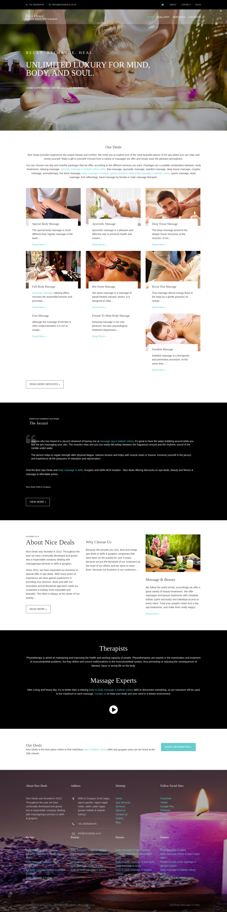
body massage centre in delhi (87, 862)
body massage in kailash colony (106, 172)
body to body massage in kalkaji (89, 866)
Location (194, 16)
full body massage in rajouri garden (46, 850)
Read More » (40, 243)
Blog (197, 5)
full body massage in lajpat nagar (134, 850)
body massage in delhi (71, 467)
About (171, 5)
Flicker (164, 811)
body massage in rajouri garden (133, 846)
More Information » (178, 743)
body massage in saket (173, 846)
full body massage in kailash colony (90, 850)
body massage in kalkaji (40, 874)
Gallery (162, 16)
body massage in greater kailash (89, 846)
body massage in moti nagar (42, 846)
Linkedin (165, 814)
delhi (29, 854)
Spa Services (123, 799)
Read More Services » (46, 381)
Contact (185, 5)
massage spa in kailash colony (117, 438)
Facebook (166, 795)
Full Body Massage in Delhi (184, 901)
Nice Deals (35, 15)
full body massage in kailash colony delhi (90, 168)
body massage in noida (129, 862)
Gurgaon (92, 795)
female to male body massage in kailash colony (152, 172)
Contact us (101, 690)
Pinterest (166, 807)
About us (121, 807)
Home (150, 16)
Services (178, 16)
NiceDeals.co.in (87, 901)
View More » (39, 499)
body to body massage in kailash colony (111, 686)
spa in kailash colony (96, 746)
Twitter (164, 799)
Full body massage (43, 291)
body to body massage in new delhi (135, 858)
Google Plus (167, 803)
